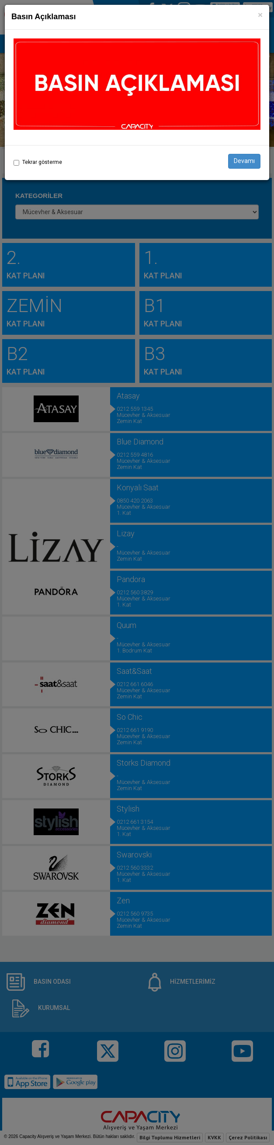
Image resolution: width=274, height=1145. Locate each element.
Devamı (244, 160)
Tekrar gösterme (42, 162)
